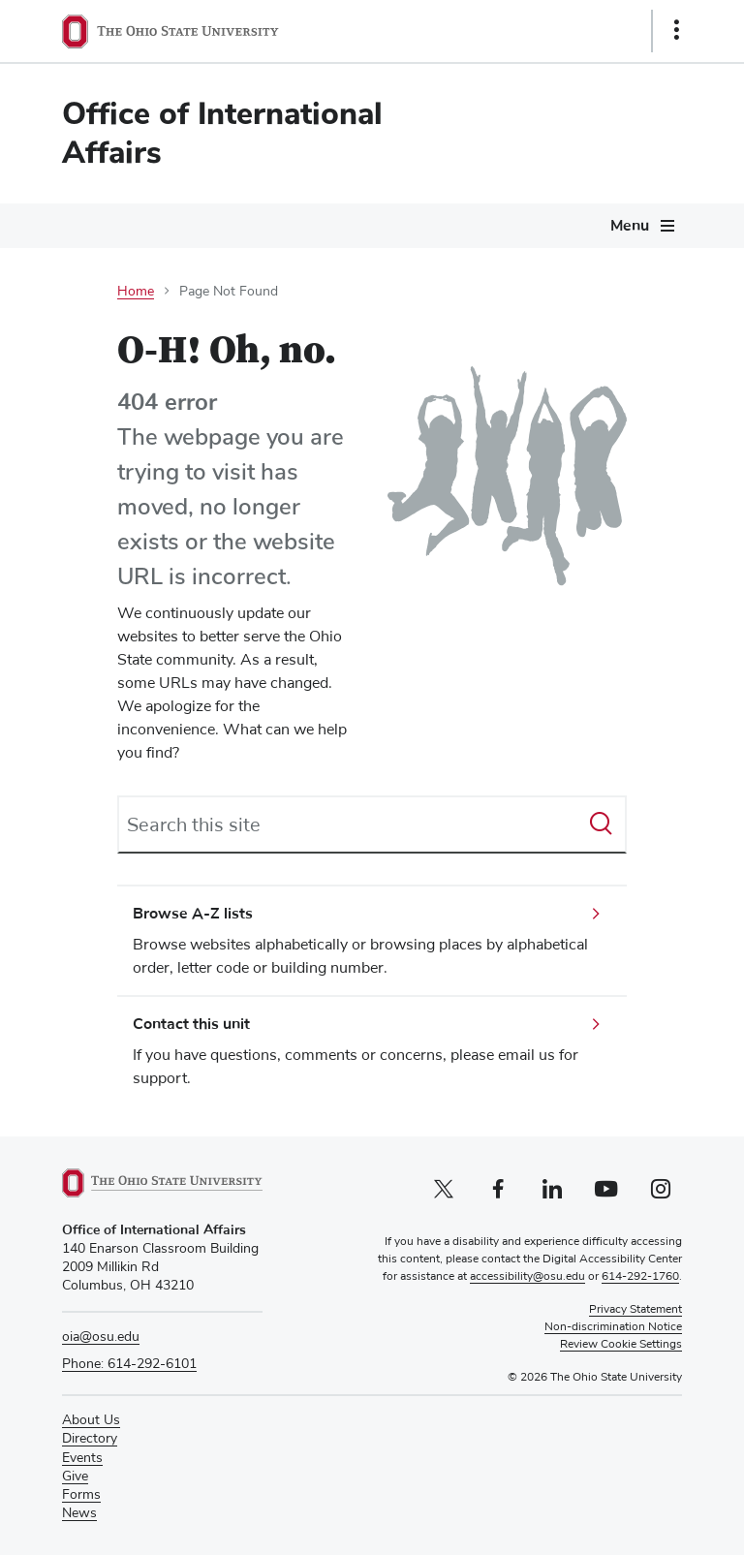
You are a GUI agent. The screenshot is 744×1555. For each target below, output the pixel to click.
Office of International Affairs (222, 133)
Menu (629, 225)
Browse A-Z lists (193, 913)
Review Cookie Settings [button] (621, 1345)
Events (82, 1458)
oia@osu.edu (101, 1337)
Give (75, 1476)
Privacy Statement (635, 1310)
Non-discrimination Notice (613, 1327)
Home (135, 291)
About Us (91, 1420)
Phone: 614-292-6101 (129, 1364)
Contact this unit (191, 1024)
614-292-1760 (640, 1277)
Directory (89, 1439)
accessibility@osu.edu (527, 1277)
